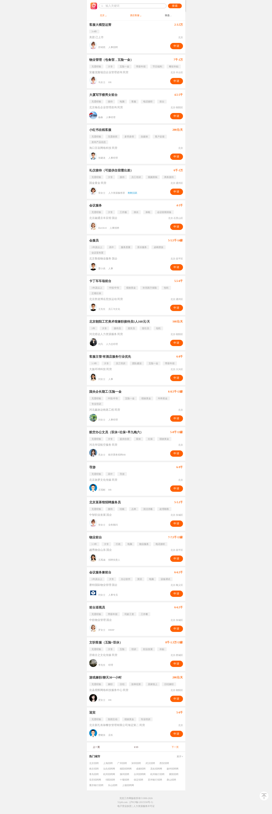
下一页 (175, 747)
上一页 (96, 747)
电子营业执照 (124, 806)
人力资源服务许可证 (144, 806)
